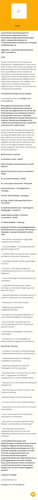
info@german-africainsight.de (12, 485)
